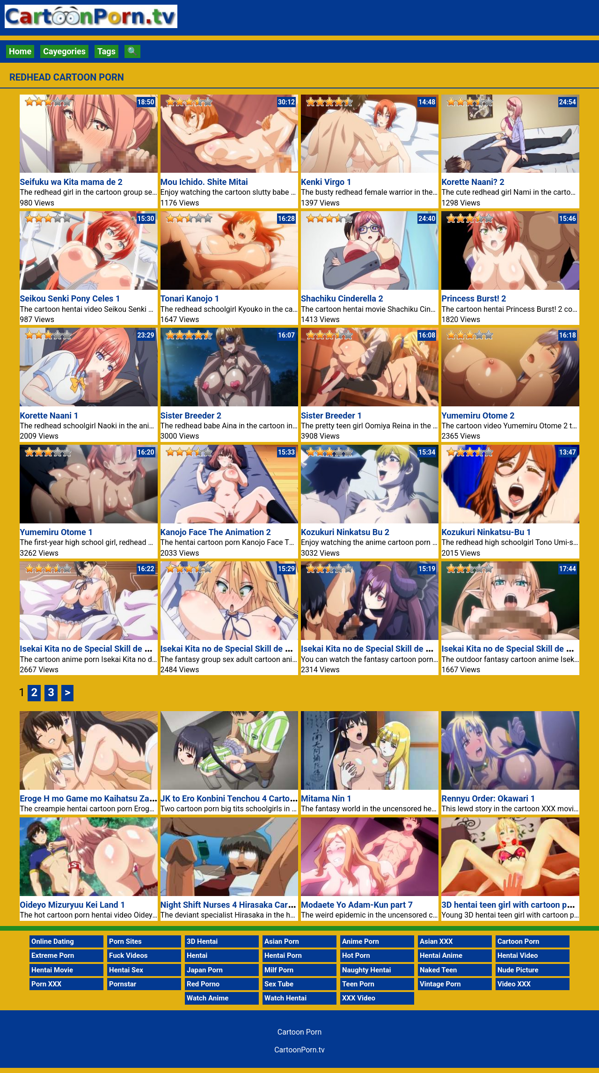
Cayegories (64, 51)
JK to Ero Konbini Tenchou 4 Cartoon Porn (240, 798)
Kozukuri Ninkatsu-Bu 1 (486, 532)
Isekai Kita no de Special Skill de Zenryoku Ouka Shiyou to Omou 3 (426, 649)
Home (20, 51)
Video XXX (514, 984)
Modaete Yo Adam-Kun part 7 (357, 905)
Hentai (197, 955)
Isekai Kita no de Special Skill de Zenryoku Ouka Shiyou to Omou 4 (286, 649)
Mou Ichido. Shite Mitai (204, 182)
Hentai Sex (126, 970)
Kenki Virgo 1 (326, 182)
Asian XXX (436, 941)
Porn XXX (46, 984)
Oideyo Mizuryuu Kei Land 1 (72, 905)
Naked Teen (438, 970)
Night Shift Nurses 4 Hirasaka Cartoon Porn (243, 905)
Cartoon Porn (518, 941)
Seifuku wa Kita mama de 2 (71, 182)
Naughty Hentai (366, 970)
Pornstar (122, 984)
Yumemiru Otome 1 (56, 532)
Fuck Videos (128, 955)
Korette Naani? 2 (472, 182)
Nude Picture (518, 970)
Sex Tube (278, 984)
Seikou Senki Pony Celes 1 (70, 298)
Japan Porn (205, 970)
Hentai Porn (283, 955)
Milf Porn (278, 970)
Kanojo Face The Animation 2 (216, 532)
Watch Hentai (285, 998)
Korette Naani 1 (49, 415)
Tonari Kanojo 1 (190, 298)
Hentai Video (517, 955)
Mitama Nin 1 (326, 798)
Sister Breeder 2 (191, 415)
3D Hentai (202, 941)
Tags (106, 51)
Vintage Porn (440, 984)
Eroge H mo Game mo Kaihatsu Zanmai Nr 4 (103, 798)
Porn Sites (125, 941)
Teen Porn (358, 984)
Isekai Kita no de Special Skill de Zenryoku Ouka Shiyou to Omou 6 (145, 649)
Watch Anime (207, 998)
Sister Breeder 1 (331, 415)
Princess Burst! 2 (473, 298)
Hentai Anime (441, 955)
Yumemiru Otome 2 (477, 415)
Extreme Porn (52, 955)
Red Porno (203, 984)
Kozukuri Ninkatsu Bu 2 (345, 532)
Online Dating (52, 941)
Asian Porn (281, 941)
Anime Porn (360, 941)
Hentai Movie (52, 970)
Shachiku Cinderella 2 (342, 298)
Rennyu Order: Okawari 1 (488, 798)
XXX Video (358, 998)
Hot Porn (356, 955)
